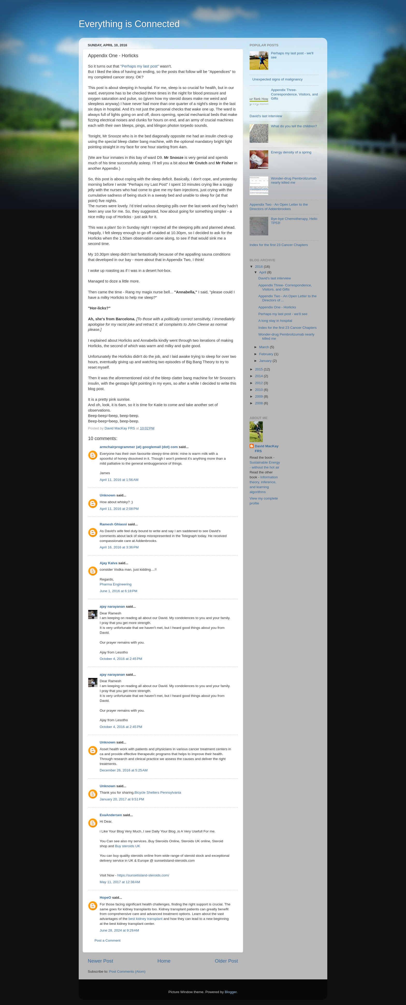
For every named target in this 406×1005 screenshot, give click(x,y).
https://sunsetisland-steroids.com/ (143, 875)
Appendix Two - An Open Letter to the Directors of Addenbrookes (279, 207)
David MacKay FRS (267, 448)
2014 (259, 376)
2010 (259, 390)
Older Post (226, 961)
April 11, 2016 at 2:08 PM (119, 509)
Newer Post (100, 961)
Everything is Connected (129, 24)
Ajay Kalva (108, 563)
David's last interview (266, 116)
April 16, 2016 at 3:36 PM (119, 547)
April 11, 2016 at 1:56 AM (119, 480)
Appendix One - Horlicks (277, 307)
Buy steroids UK (127, 846)
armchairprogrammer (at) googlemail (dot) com (139, 447)
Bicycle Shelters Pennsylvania (157, 792)
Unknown (107, 495)
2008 (259, 403)
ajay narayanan (112, 606)
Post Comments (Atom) (127, 971)
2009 (259, 396)
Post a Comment (108, 940)
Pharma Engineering (116, 584)
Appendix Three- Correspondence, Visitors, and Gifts (294, 94)
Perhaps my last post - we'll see (282, 314)
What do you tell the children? (294, 126)
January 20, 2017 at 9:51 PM (122, 799)
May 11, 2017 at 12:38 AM (120, 882)
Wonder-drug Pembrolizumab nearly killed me (293, 180)
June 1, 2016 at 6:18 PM (118, 591)
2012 (259, 383)
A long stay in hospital (275, 321)
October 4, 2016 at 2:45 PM (121, 659)
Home (163, 961)
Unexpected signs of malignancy (277, 79)
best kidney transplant (145, 919)
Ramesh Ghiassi (113, 524)
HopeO (105, 897)
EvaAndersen (111, 815)
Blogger (231, 992)
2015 (259, 369)
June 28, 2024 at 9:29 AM (119, 930)
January (266, 361)
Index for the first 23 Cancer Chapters (279, 245)
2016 (259, 267)
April (263, 272)
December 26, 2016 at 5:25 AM (124, 770)
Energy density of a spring (291, 152)
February (266, 354)
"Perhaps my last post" (139, 66)
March (264, 347)
